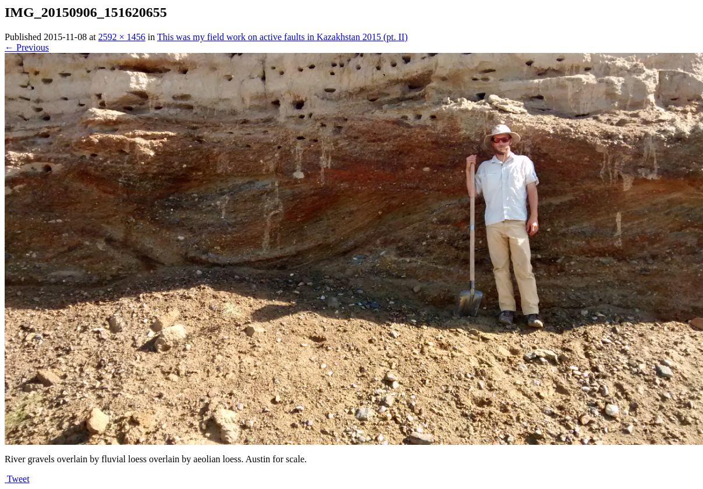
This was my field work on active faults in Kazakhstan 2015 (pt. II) (282, 37)
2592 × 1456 (121, 37)
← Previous (27, 47)
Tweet (18, 479)
